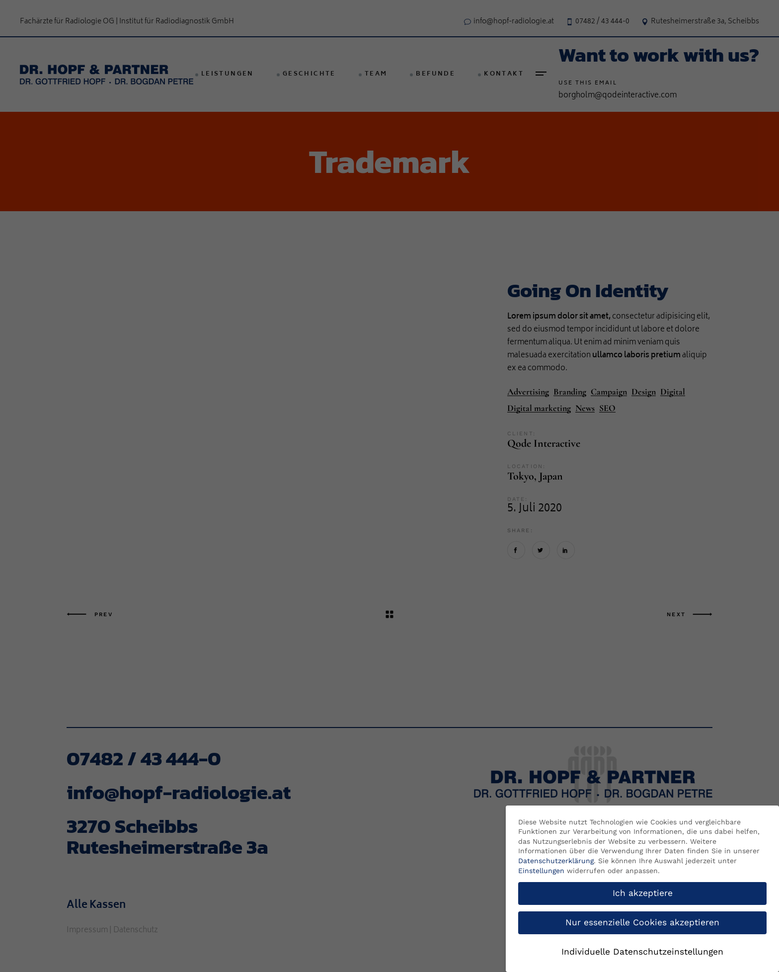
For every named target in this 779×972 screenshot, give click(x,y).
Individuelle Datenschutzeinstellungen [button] (642, 952)
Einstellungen (541, 871)
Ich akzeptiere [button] (643, 893)
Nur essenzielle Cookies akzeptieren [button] (642, 922)
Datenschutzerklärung (556, 861)
